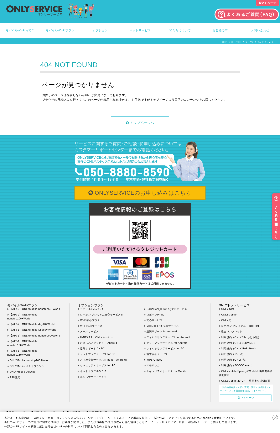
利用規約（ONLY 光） (234, 359)
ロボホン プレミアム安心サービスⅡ (101, 314)
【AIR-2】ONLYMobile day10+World (32, 324)
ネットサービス (140, 30)
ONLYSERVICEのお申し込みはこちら (143, 193)
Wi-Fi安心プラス (90, 320)
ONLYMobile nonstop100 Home (29, 360)
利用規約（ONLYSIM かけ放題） (240, 337)
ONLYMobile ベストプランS (26, 366)
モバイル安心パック (92, 309)
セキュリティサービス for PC (97, 365)
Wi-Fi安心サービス (91, 325)
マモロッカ (153, 365)
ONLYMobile (229, 314)
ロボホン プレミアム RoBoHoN (240, 325)
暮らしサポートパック (93, 376)
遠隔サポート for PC (92, 348)
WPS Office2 (154, 359)
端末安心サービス (157, 354)
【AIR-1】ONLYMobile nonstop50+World (35, 335)
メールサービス (89, 331)
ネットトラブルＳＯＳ (93, 371)
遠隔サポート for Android (161, 331)
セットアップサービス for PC (97, 354)
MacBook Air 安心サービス (162, 325)
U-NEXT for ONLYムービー (96, 337)
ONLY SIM (227, 309)
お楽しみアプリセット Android (98, 342)
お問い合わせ (260, 30)
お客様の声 (220, 30)
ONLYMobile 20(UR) (22, 371)
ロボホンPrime (155, 314)
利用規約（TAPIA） (233, 354)
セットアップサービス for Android (166, 342)
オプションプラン (91, 305)
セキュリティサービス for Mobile (166, 371)
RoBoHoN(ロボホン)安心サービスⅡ (168, 309)
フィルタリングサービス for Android (168, 337)
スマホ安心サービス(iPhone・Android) (103, 359)
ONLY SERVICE (233, 42)
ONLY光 (226, 320)
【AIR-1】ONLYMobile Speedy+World (33, 329)
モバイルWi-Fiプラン (60, 30)
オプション (100, 30)
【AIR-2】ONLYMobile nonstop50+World (35, 309)
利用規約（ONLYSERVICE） (238, 342)
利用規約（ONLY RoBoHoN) (238, 348)
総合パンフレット (231, 331)
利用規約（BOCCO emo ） (237, 365)
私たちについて (180, 30)
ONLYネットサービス (234, 305)
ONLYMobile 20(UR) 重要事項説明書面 (245, 380)
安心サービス (154, 320)
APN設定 (15, 377)
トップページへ (142, 123)
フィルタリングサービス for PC (168, 348)
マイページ (268, 3)
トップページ (159, 99)
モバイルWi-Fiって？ (20, 30)
